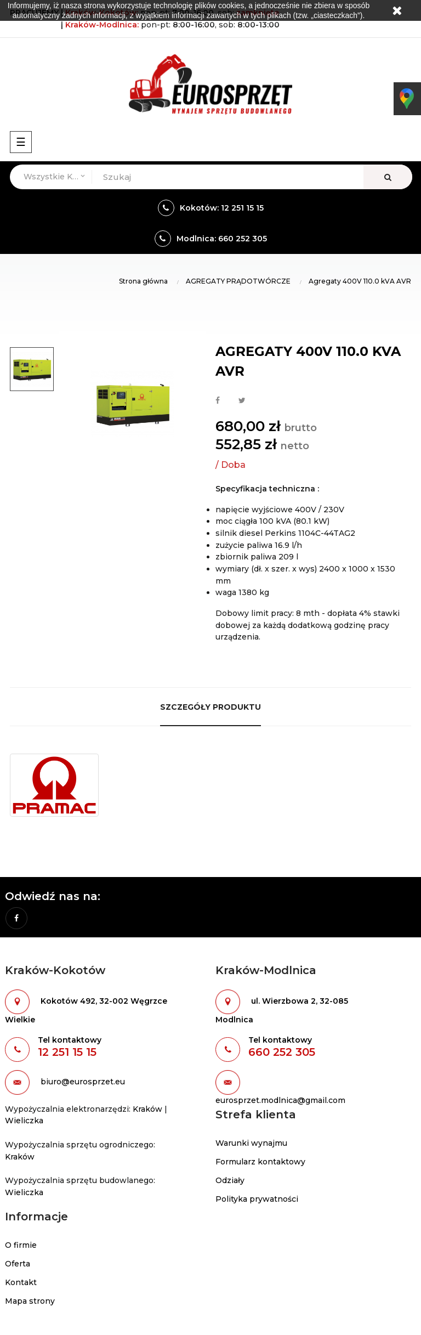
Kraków (147, 1109)
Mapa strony (30, 1301)
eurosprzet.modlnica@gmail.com (280, 1100)
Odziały (229, 1180)
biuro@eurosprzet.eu (83, 1082)
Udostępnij (217, 401)
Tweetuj (242, 401)
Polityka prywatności (256, 1199)
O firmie (21, 1245)
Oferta (17, 1264)
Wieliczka (24, 1120)
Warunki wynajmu (251, 1143)
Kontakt (21, 1282)
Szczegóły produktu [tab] (210, 707)
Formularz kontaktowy (260, 1162)
